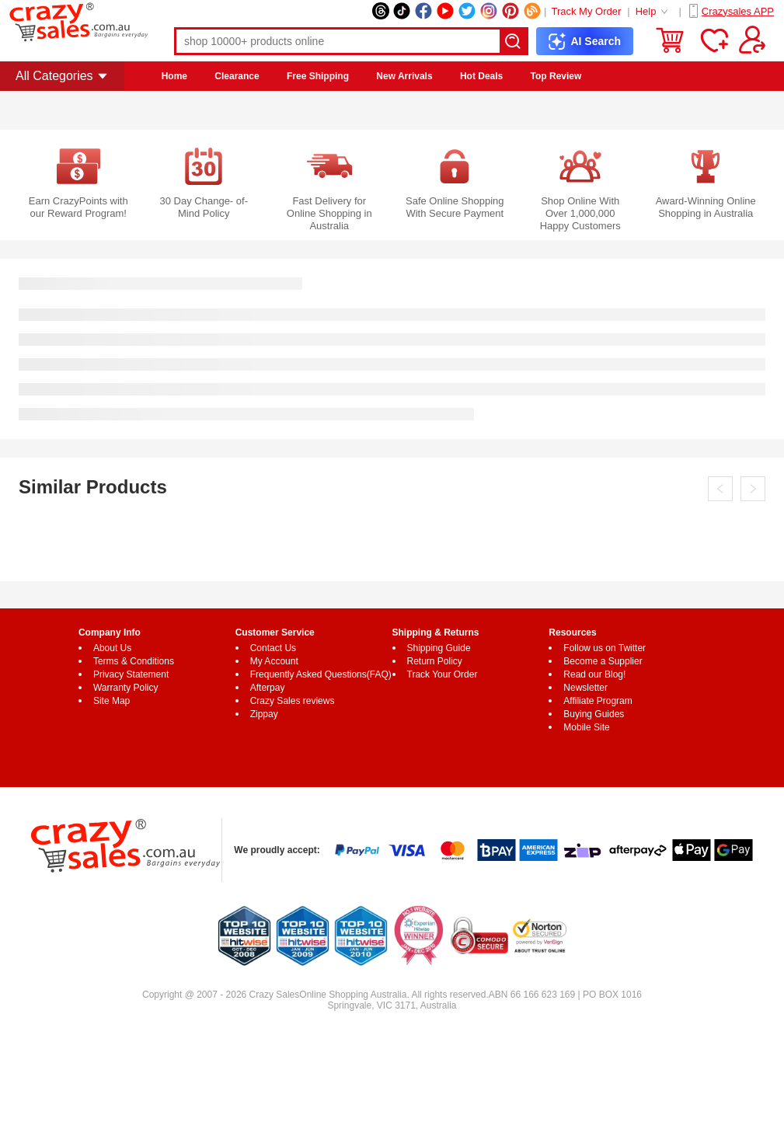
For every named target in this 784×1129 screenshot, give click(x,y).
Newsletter (585, 687)
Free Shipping (318, 76)
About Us (112, 648)
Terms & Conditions (133, 661)
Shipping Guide (439, 648)
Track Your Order (442, 674)
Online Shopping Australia (352, 994)
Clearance (236, 76)
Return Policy (434, 661)
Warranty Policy (126, 687)
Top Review (556, 76)
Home (174, 76)
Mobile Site (586, 727)
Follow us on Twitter (604, 648)
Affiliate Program (597, 700)
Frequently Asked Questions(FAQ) (321, 674)
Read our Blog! (594, 674)
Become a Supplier (602, 661)
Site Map (111, 700)
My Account (274, 661)
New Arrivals (404, 76)
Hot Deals (481, 76)
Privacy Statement (131, 674)
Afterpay (267, 687)
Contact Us (273, 648)
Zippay (264, 714)
